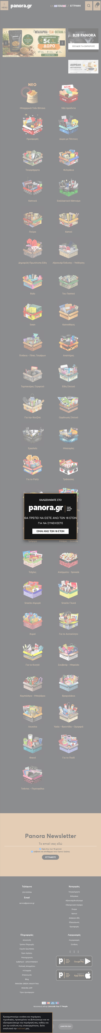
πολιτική (21, 1028)
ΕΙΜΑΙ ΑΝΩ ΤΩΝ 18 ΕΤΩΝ (50, 531)
